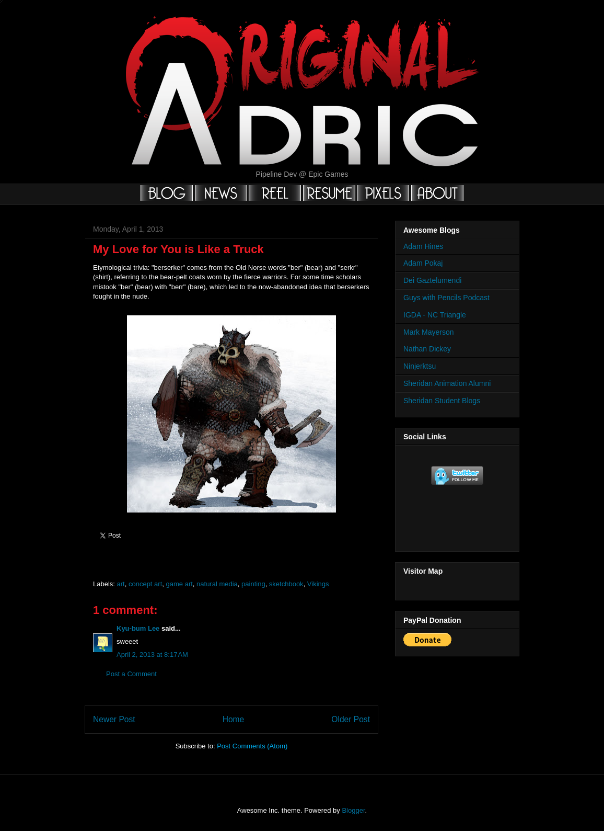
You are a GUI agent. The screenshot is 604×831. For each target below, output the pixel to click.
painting (253, 584)
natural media (217, 584)
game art (179, 584)
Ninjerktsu (419, 366)
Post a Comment (131, 674)
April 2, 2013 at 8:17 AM (152, 654)
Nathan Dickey (427, 349)
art (121, 584)
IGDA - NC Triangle (434, 315)
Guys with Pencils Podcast (446, 297)
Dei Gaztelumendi (432, 280)
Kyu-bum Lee (138, 628)
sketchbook (286, 584)
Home (234, 719)
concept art (145, 584)
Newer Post (114, 719)
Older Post (350, 719)
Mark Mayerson (428, 332)
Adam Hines (423, 246)
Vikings (318, 584)
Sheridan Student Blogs (441, 400)
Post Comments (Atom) (252, 746)
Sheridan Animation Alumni (447, 383)
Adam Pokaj (423, 263)
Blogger (353, 810)
